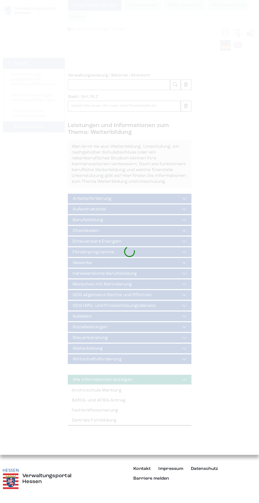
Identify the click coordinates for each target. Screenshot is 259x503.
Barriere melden (151, 478)
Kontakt (142, 468)
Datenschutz (204, 468)
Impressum (170, 468)
